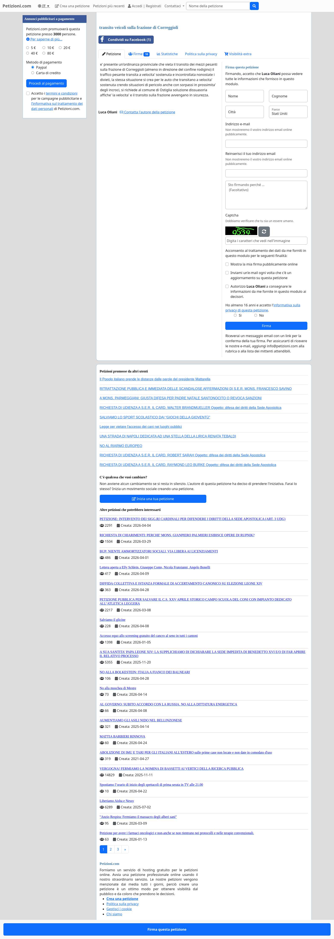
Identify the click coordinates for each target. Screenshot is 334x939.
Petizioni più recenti (109, 6)
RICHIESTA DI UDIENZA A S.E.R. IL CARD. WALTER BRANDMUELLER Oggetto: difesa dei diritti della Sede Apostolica (191, 408)
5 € (33, 47)
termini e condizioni (61, 93)
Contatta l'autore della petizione (147, 112)
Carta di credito (48, 73)
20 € (67, 47)
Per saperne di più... (44, 39)
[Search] (218, 6)
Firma (266, 325)
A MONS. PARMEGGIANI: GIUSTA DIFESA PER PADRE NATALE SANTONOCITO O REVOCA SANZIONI (181, 398)
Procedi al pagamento (46, 83)
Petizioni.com (17, 6)
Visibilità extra (238, 54)
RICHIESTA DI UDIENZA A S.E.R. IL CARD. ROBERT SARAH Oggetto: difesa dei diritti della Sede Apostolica (183, 455)
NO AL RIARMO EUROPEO (121, 446)
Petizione (111, 54)
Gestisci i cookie (119, 909)
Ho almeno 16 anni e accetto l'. (262, 308)
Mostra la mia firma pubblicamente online (264, 264)
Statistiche (167, 54)
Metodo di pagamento (44, 62)
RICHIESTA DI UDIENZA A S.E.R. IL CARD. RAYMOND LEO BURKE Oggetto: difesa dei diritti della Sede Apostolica (188, 465)
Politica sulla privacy (201, 54)
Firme (139, 54)
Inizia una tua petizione (153, 498)
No (261, 315)
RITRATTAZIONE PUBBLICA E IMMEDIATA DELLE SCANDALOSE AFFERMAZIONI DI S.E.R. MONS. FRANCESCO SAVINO (196, 389)
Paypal (41, 67)
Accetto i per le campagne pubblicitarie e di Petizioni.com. (57, 101)
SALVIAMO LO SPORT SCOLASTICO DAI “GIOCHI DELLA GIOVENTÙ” (155, 417)
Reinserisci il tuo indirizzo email (250, 153)
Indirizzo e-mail (237, 124)
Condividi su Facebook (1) (125, 39)
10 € (50, 47)
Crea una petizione (72, 6)
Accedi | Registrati (144, 6)
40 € (34, 53)
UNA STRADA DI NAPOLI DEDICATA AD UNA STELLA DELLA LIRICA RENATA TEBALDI (168, 436)
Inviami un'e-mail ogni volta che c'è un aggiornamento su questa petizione (260, 275)
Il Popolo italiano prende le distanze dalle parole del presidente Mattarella (155, 379)
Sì (240, 315)
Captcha (231, 215)
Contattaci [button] (173, 6)
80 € (50, 53)
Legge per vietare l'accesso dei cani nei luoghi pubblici (141, 426)
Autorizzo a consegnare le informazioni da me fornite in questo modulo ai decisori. (268, 291)
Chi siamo (114, 914)
